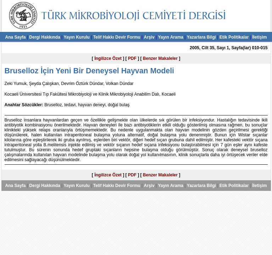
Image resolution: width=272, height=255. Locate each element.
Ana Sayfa (15, 37)
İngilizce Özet (108, 58)
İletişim (259, 37)
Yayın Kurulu (76, 37)
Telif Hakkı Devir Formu (116, 37)
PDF (132, 58)
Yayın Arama (170, 37)
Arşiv (149, 37)
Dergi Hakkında (44, 37)
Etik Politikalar (234, 37)
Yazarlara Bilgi (201, 37)
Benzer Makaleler (160, 58)
